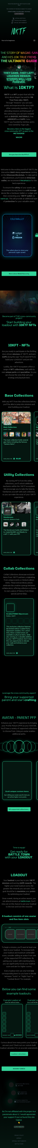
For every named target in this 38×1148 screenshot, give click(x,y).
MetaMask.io (25, 180)
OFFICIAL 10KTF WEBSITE (19, 1141)
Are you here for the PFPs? (19, 154)
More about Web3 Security (19, 274)
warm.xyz (4, 199)
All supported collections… (19, 809)
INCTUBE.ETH (19, 13)
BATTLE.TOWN (19, 1144)
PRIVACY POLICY (19, 1135)
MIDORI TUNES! (19, 1069)
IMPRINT (19, 1138)
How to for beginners (8, 40)
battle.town (25, 901)
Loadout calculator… (19, 1054)
